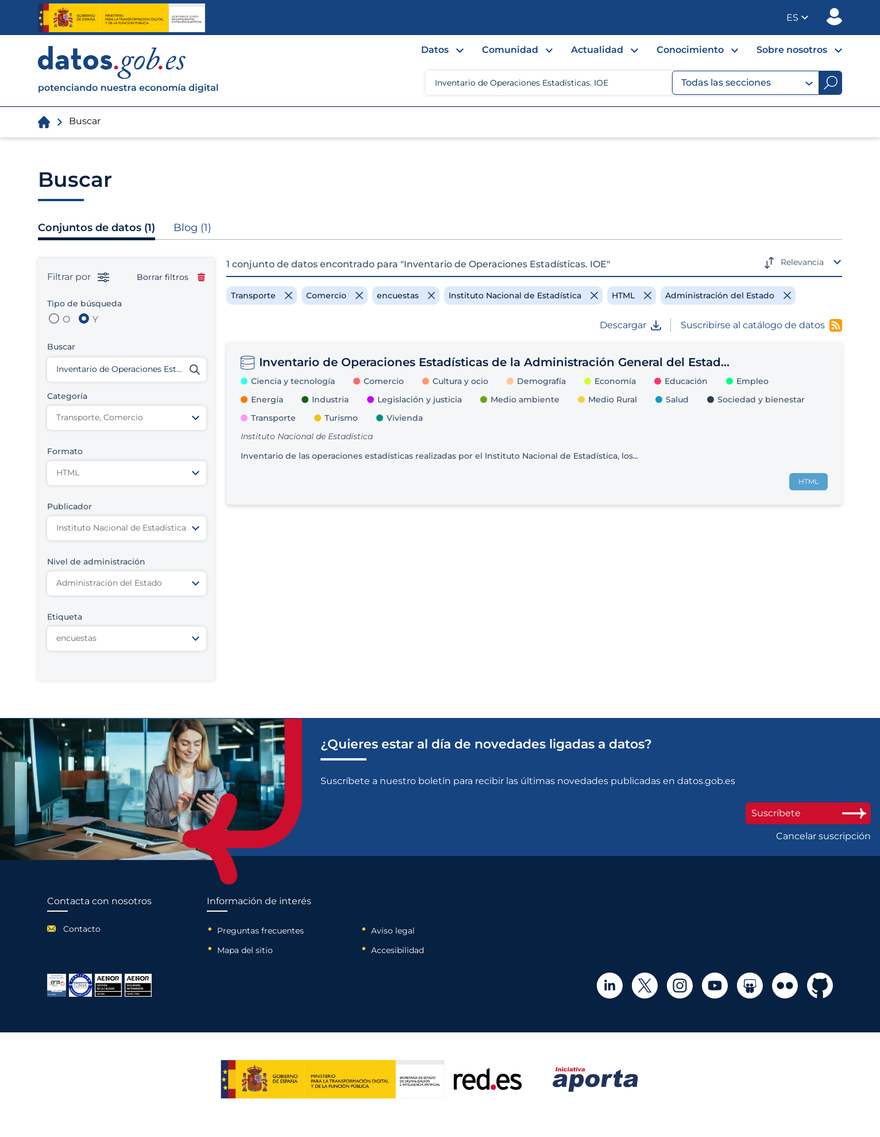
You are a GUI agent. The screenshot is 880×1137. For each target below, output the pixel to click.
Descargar (630, 325)
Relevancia (802, 262)
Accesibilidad (397, 950)
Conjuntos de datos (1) (96, 227)
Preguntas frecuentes (260, 930)
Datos (435, 49)
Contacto (82, 929)
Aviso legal (393, 930)
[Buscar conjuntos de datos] (126, 370)
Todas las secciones (747, 83)
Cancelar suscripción (823, 836)
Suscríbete (808, 813)
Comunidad (510, 49)
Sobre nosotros (792, 49)
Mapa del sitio (245, 950)
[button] (797, 17)
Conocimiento (690, 49)
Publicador (834, 16)
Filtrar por (78, 277)
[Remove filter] (261, 295)
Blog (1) (192, 227)
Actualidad (597, 49)
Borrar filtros (171, 277)
